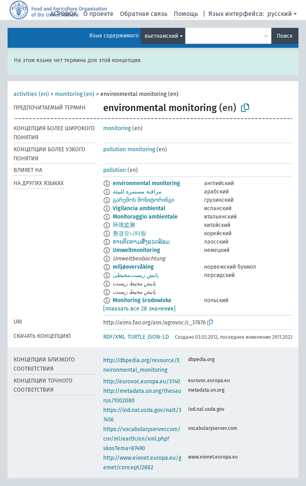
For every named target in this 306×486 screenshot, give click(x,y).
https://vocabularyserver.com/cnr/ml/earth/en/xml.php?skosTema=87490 (141, 439)
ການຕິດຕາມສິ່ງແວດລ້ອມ (141, 241)
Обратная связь (143, 14)
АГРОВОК (63, 14)
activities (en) (31, 94)
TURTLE (136, 337)
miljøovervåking (133, 266)
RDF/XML (114, 337)
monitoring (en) (74, 94)
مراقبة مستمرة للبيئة (137, 191)
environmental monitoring (146, 183)
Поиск (284, 36)
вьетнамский (161, 36)
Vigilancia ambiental (139, 208)
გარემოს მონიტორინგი (143, 200)
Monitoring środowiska (142, 300)
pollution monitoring (129, 149)
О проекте (98, 14)
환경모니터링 (129, 233)
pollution (114, 170)
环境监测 (124, 225)
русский (279, 14)
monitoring (117, 128)
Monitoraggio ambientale (145, 216)
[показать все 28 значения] (139, 308)
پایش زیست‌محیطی (136, 275)
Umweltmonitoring (136, 250)
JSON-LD (158, 337)
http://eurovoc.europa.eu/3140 (141, 381)
